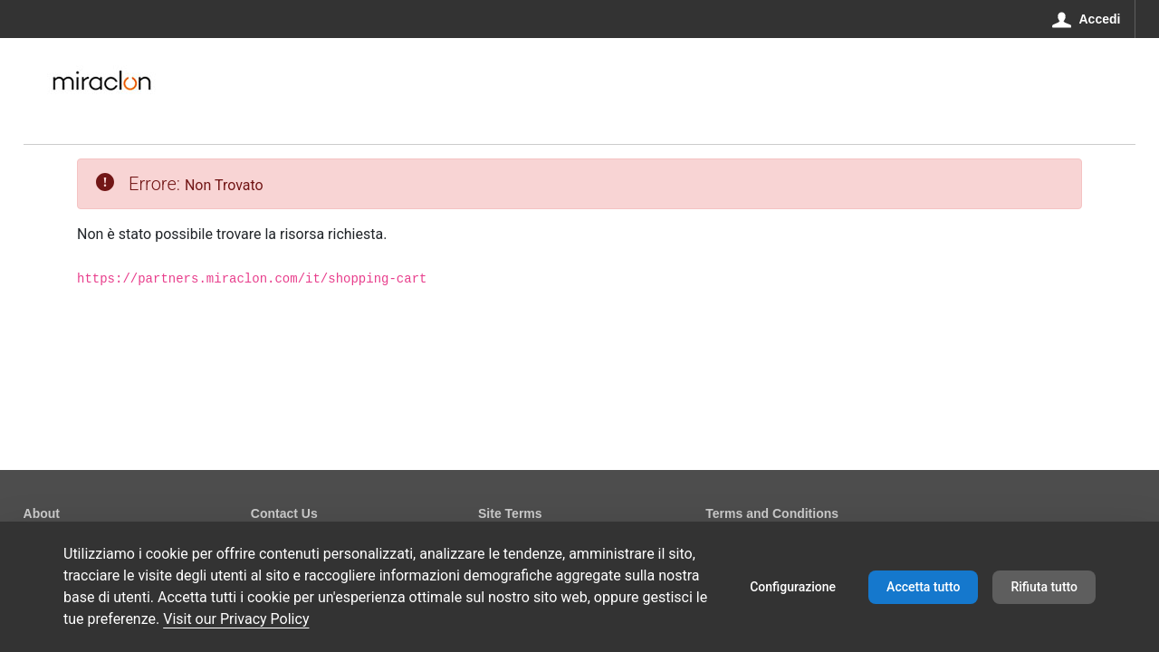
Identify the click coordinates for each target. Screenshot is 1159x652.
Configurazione (793, 587)
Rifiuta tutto (1044, 587)
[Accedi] (1086, 19)
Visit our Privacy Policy (236, 619)
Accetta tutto (923, 587)
